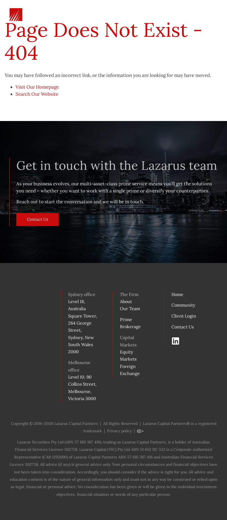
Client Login (183, 316)
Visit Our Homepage (37, 87)
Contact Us (28, 217)
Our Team (130, 308)
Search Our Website (37, 94)
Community (183, 305)
